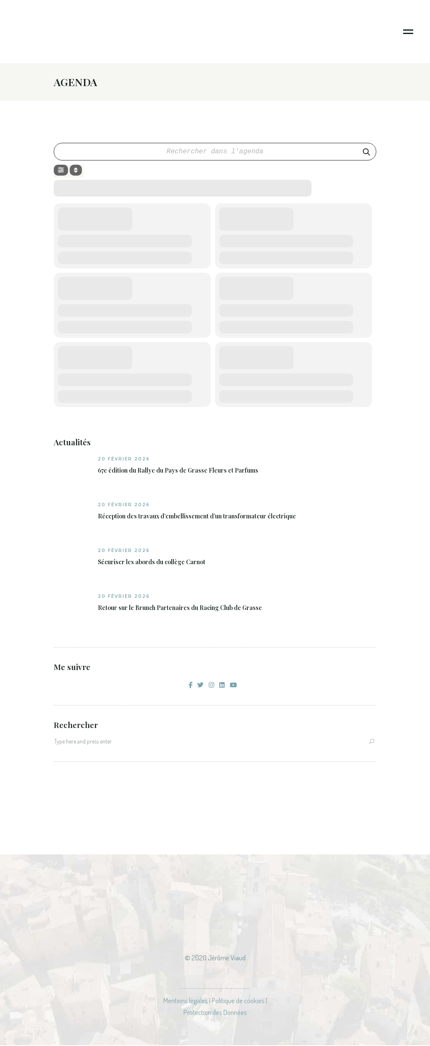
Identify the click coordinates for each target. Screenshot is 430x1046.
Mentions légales (185, 1001)
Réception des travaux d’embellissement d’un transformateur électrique (197, 517)
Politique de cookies (238, 1001)
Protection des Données (215, 1013)
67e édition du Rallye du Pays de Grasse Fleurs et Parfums (178, 471)
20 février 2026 (124, 460)
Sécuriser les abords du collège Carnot (151, 563)
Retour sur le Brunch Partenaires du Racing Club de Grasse (180, 608)
